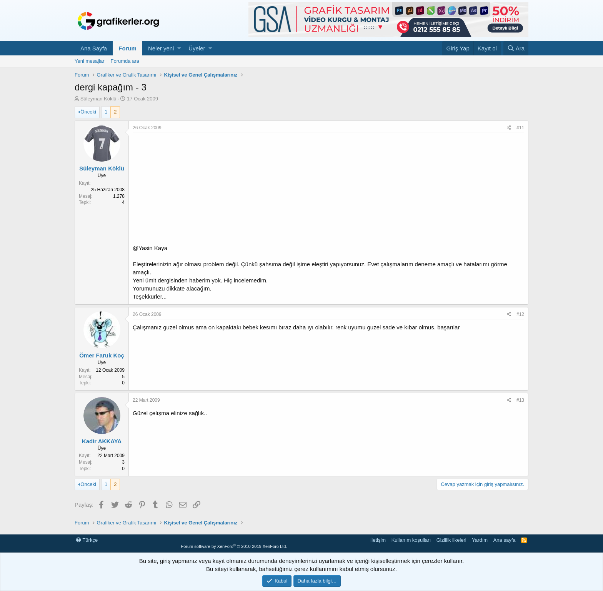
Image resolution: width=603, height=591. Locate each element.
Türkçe (87, 540)
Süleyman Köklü (98, 99)
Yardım (480, 540)
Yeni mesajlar (90, 61)
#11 (520, 127)
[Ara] (515, 48)
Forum (127, 48)
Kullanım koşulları (411, 540)
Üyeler (196, 48)
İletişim (378, 540)
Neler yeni (161, 48)
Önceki (88, 112)
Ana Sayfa (93, 48)
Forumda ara (125, 61)
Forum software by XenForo (234, 546)
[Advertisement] (328, 190)
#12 (520, 314)
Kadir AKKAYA (102, 441)
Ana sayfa (504, 540)
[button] (179, 48)
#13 (520, 400)
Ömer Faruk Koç (101, 355)
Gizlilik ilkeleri (451, 540)
